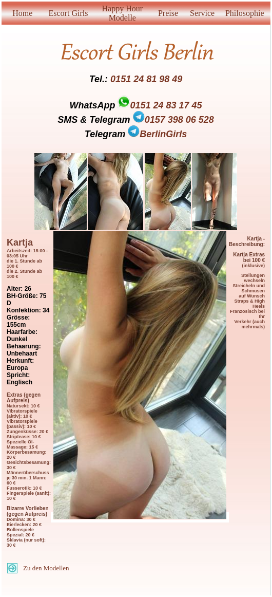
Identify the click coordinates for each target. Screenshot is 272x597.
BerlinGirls (157, 134)
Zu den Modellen (46, 568)
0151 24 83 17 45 (166, 105)
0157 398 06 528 (173, 120)
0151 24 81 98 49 (146, 79)
